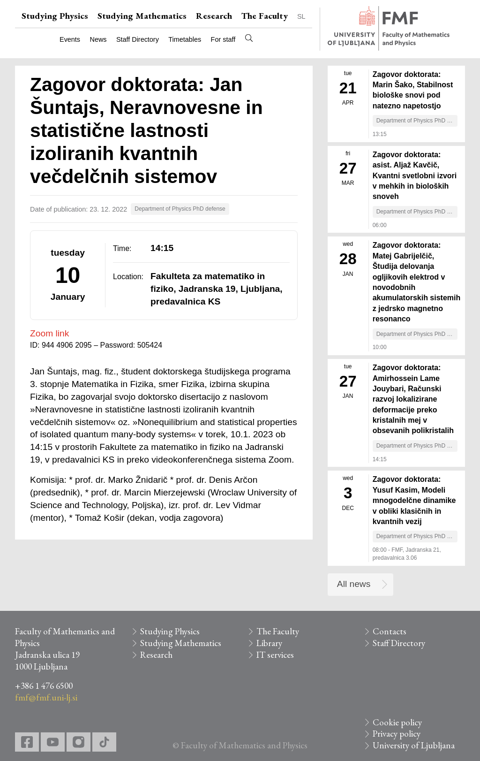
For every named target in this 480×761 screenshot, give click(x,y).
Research (214, 16)
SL (301, 16)
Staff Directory (137, 39)
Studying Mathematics (142, 16)
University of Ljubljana (414, 745)
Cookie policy (397, 722)
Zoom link (49, 333)
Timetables (184, 39)
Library (269, 643)
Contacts (389, 631)
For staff (223, 39)
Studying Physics (55, 16)
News (98, 39)
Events (70, 39)
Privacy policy (396, 733)
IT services (275, 655)
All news (353, 584)
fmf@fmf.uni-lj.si (46, 697)
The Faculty (264, 16)
